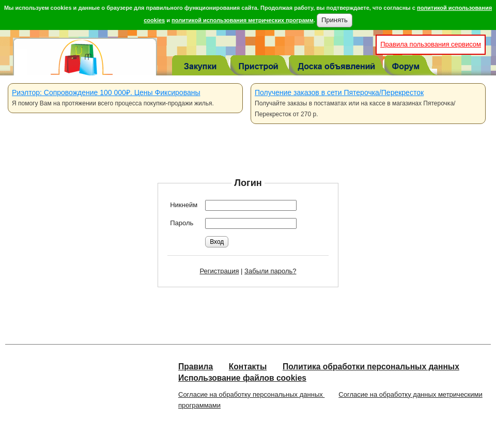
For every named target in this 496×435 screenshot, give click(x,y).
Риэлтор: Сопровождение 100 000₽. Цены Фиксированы (106, 92)
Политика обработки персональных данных (371, 366)
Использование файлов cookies (242, 378)
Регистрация (219, 271)
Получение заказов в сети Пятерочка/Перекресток (339, 92)
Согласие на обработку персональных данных (251, 394)
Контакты (248, 366)
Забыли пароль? (270, 271)
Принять (334, 20)
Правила (195, 366)
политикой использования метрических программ (243, 20)
